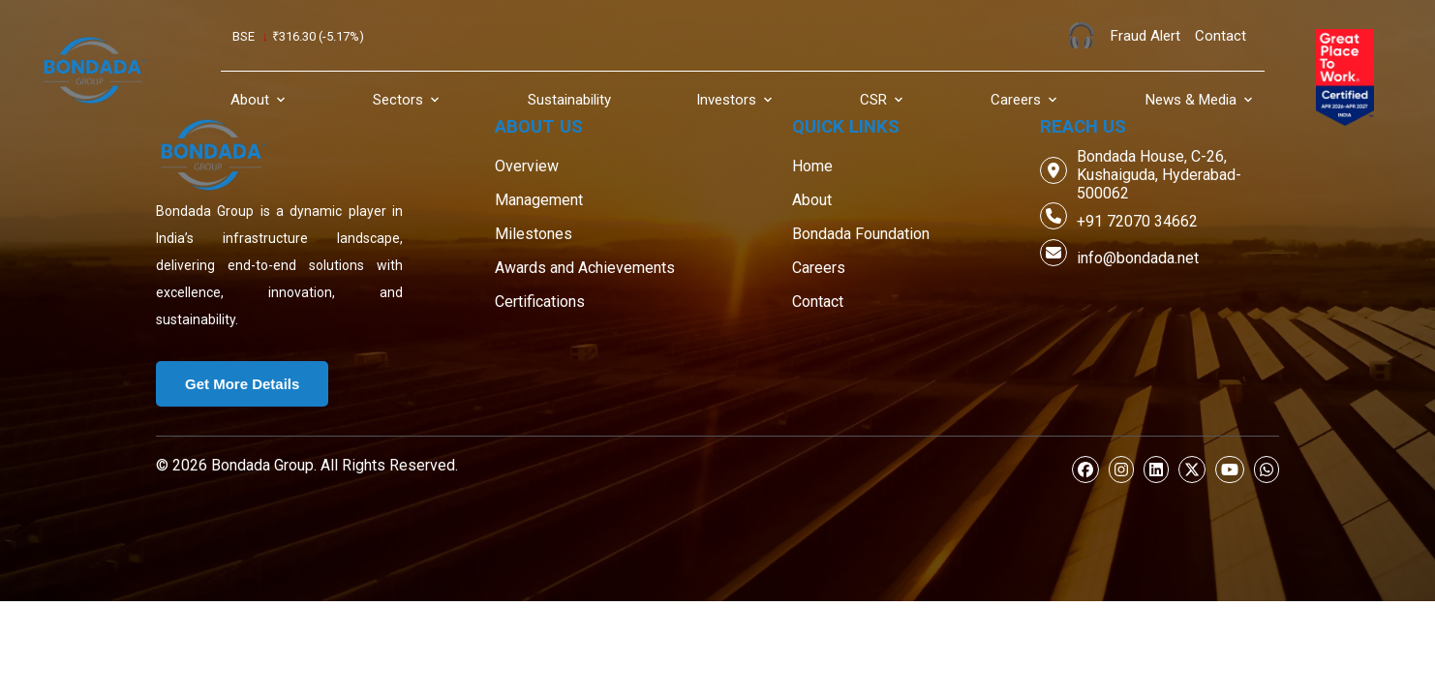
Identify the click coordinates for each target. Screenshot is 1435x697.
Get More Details (242, 384)
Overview (527, 166)
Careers (818, 267)
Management (539, 200)
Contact (817, 301)
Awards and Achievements (585, 267)
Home (812, 166)
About (812, 200)
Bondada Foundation (861, 234)
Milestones (533, 234)
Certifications (540, 301)
